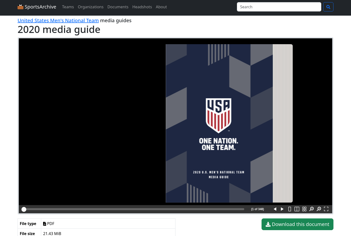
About (161, 7)
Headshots (142, 7)
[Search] (279, 6)
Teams (68, 7)
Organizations (90, 7)
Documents (117, 7)
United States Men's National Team (58, 20)
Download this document (297, 224)
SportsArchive (37, 6)
